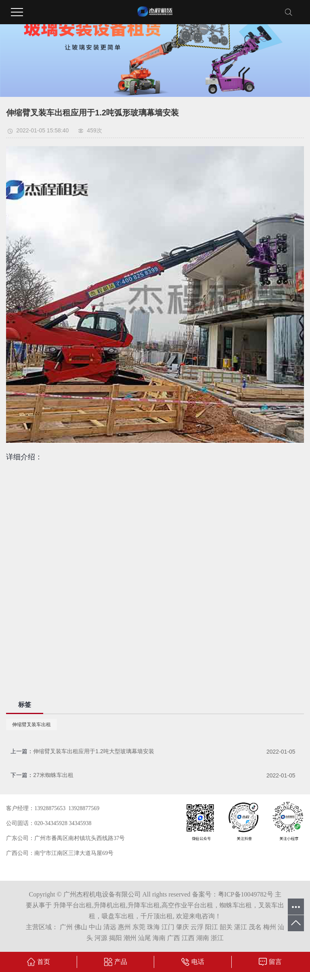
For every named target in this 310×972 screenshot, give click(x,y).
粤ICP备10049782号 (245, 894)
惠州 (124, 927)
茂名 (255, 927)
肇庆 (182, 927)
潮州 (130, 937)
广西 (173, 937)
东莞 (138, 927)
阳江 (211, 927)
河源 (100, 937)
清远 (109, 927)
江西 (188, 937)
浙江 (217, 937)
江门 (167, 927)
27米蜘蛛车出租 (53, 775)
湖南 (202, 937)
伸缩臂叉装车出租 (31, 724)
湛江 (240, 927)
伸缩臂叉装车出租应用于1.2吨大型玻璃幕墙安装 (93, 751)
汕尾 (144, 937)
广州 (66, 927)
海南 (159, 937)
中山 (95, 927)
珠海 (153, 927)
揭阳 (115, 937)
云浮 (197, 927)
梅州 (269, 927)
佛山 (80, 927)
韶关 (226, 927)
